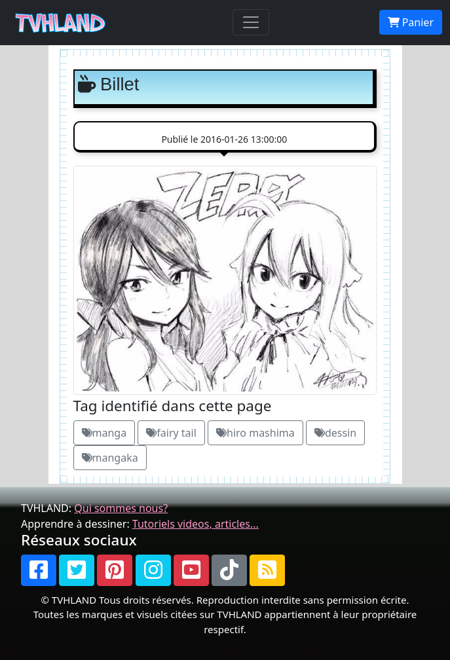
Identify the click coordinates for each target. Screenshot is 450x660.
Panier (411, 22)
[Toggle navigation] (251, 22)
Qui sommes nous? (121, 508)
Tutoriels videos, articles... (195, 524)
